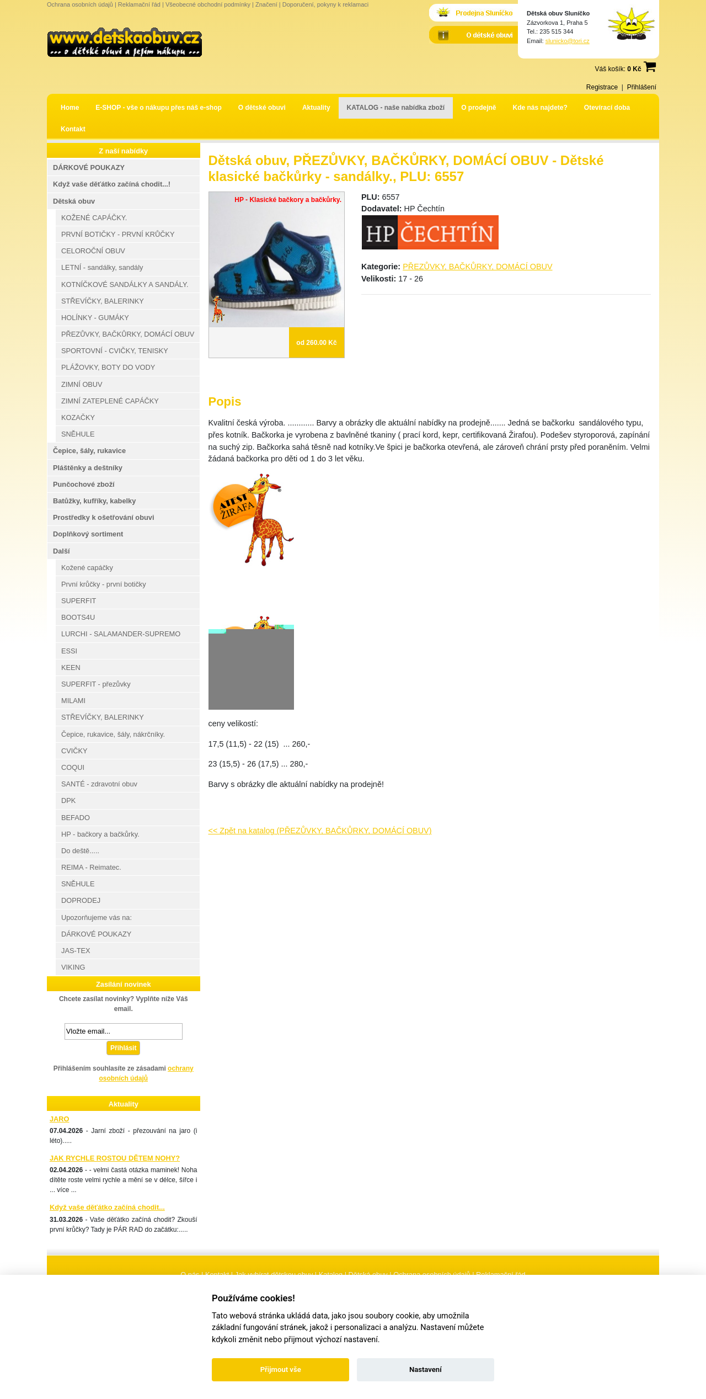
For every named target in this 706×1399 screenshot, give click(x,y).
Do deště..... (80, 851)
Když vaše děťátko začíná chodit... (107, 1207)
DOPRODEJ (80, 900)
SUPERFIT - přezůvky (96, 684)
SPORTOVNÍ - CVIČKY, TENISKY (114, 351)
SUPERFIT (78, 601)
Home (70, 107)
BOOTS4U (78, 617)
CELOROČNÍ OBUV (93, 251)
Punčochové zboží (84, 484)
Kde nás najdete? (540, 107)
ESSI (69, 651)
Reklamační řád (139, 4)
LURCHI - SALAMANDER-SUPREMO (120, 634)
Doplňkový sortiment (88, 534)
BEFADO (75, 817)
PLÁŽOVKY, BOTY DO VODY (108, 367)
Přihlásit (123, 1048)
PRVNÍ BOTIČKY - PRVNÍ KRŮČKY (118, 234)
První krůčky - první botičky (103, 584)
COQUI (72, 767)
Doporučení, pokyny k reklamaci (325, 4)
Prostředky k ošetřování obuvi (103, 517)
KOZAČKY (78, 417)
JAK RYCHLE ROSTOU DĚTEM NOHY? (115, 1158)
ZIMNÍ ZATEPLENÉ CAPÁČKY (110, 401)
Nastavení (425, 1369)
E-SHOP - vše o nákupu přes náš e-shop (158, 107)
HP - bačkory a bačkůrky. (100, 834)
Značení (266, 4)
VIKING (73, 967)
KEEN (71, 667)
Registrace (602, 87)
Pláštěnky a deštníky (87, 468)
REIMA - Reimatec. (91, 867)
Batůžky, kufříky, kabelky (94, 501)
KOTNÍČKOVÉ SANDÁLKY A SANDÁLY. (124, 284)
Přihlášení (641, 87)
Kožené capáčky (87, 567)
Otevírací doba (607, 107)
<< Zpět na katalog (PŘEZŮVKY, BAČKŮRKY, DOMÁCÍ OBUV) (320, 830)
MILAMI (73, 700)
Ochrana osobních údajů (80, 4)
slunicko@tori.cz (567, 41)
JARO (59, 1119)
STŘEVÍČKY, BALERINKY (102, 301)
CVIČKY (74, 751)
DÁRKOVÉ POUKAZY (89, 167)
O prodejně (478, 107)
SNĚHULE (77, 434)
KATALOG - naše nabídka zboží (396, 107)
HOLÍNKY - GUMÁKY (95, 317)
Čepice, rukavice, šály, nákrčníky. (113, 734)
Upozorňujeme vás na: (96, 917)
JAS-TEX (75, 950)
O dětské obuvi (262, 107)
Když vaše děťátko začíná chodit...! (111, 184)
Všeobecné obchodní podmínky (207, 4)
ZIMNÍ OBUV (82, 384)
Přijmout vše (280, 1369)
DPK (68, 800)
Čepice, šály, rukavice (89, 450)
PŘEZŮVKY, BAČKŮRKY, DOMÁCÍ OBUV (477, 266)
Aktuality (316, 107)
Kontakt (73, 129)
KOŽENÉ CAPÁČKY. (94, 218)
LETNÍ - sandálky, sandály (102, 267)
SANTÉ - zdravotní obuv (99, 784)
